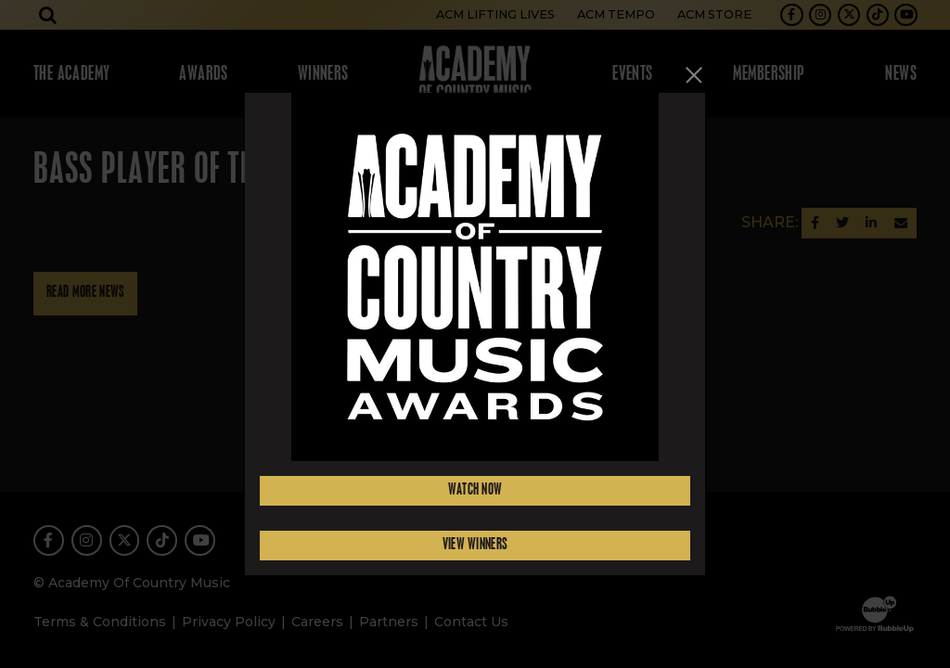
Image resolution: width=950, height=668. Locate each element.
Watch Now (475, 490)
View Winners (475, 545)
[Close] (694, 74)
